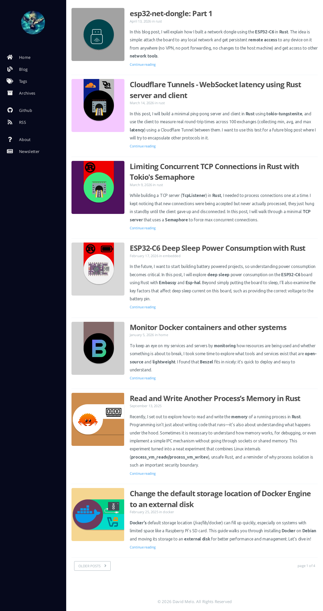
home (163, 334)
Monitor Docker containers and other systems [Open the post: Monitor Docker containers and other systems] (208, 327)
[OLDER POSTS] (92, 566)
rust (159, 21)
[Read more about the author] (33, 22)
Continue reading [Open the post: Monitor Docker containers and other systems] (143, 378)
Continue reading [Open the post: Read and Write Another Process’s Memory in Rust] (143, 473)
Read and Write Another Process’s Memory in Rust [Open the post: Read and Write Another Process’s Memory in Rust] (215, 398)
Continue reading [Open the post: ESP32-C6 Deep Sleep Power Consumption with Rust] (143, 307)
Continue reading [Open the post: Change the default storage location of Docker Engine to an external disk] (143, 547)
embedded (171, 255)
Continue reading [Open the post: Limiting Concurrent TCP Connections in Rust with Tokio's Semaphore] (143, 228)
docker (168, 511)
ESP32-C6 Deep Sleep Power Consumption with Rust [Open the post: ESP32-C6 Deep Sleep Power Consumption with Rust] (217, 248)
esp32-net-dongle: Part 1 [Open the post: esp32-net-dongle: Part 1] (171, 13)
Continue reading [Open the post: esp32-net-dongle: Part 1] (143, 64)
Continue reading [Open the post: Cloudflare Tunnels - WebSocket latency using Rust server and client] (143, 146)
